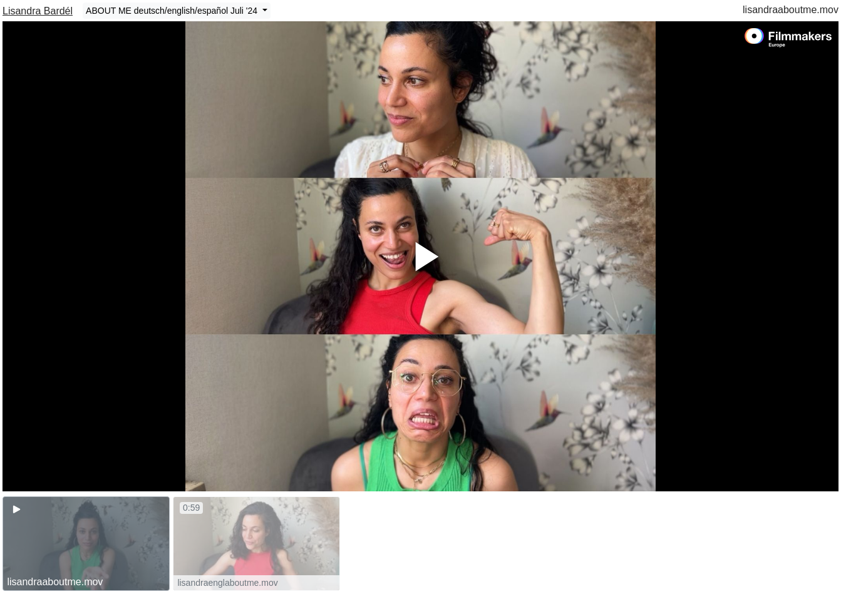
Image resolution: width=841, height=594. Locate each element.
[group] (86, 543)
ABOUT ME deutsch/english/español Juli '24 (173, 11)
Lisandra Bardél (38, 11)
